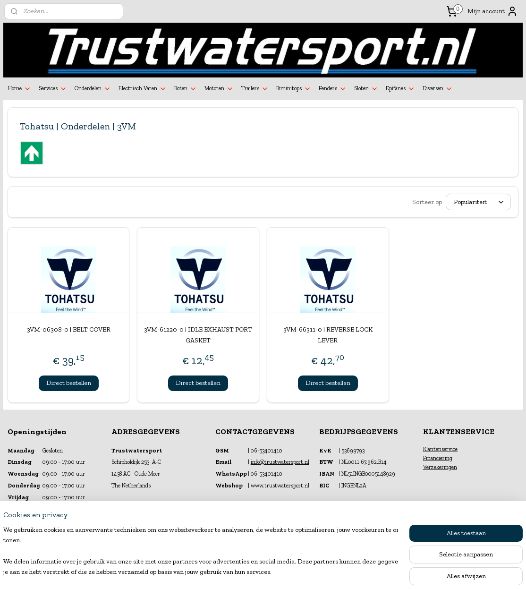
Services (53, 89)
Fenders (333, 89)
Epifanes (400, 89)
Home (19, 89)
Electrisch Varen (143, 89)
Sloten (366, 89)
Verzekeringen (440, 467)
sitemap (238, 572)
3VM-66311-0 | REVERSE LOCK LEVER (328, 334)
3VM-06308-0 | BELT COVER (68, 329)
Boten (185, 89)
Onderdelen (93, 89)
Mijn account (492, 11)
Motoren (219, 89)
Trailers (255, 89)
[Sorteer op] (478, 202)
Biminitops (293, 89)
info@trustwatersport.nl (280, 462)
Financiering (437, 458)
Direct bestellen (68, 383)
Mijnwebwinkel (356, 572)
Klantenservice (440, 449)
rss (255, 572)
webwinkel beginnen (284, 572)
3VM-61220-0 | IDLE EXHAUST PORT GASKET (198, 334)
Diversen (438, 89)
